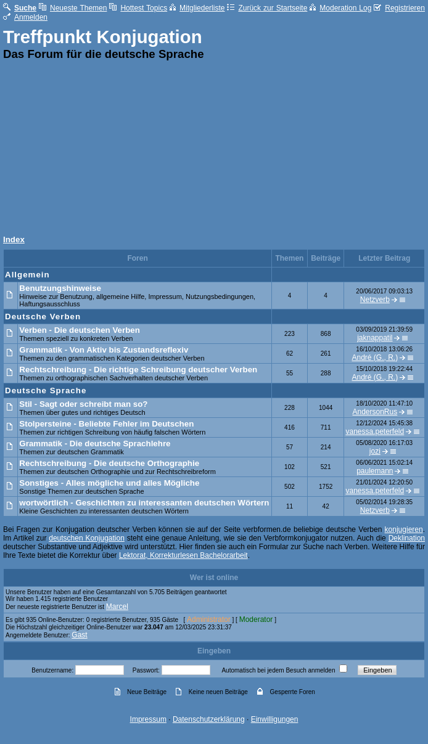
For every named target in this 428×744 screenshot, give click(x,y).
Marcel (117, 606)
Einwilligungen (274, 719)
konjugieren (404, 529)
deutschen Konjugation (87, 538)
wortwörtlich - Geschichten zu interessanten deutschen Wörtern (144, 502)
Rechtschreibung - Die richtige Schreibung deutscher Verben (138, 369)
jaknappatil (374, 337)
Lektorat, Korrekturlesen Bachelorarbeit (183, 555)
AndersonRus (374, 411)
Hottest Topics (138, 8)
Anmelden (25, 17)
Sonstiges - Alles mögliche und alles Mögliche (109, 483)
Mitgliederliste (197, 8)
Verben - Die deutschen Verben (79, 330)
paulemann (374, 471)
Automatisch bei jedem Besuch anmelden (278, 670)
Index (14, 239)
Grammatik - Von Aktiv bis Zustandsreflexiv (103, 349)
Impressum (148, 719)
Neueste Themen (73, 8)
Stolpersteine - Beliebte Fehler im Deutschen (106, 423)
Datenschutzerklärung (209, 719)
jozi (375, 451)
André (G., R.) (375, 357)
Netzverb (375, 299)
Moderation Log (340, 8)
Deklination (407, 538)
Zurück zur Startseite (267, 8)
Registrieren (399, 8)
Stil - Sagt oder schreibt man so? (83, 404)
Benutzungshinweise (60, 288)
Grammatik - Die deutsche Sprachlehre (94, 443)
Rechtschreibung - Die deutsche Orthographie (109, 463)
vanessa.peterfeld (374, 431)
